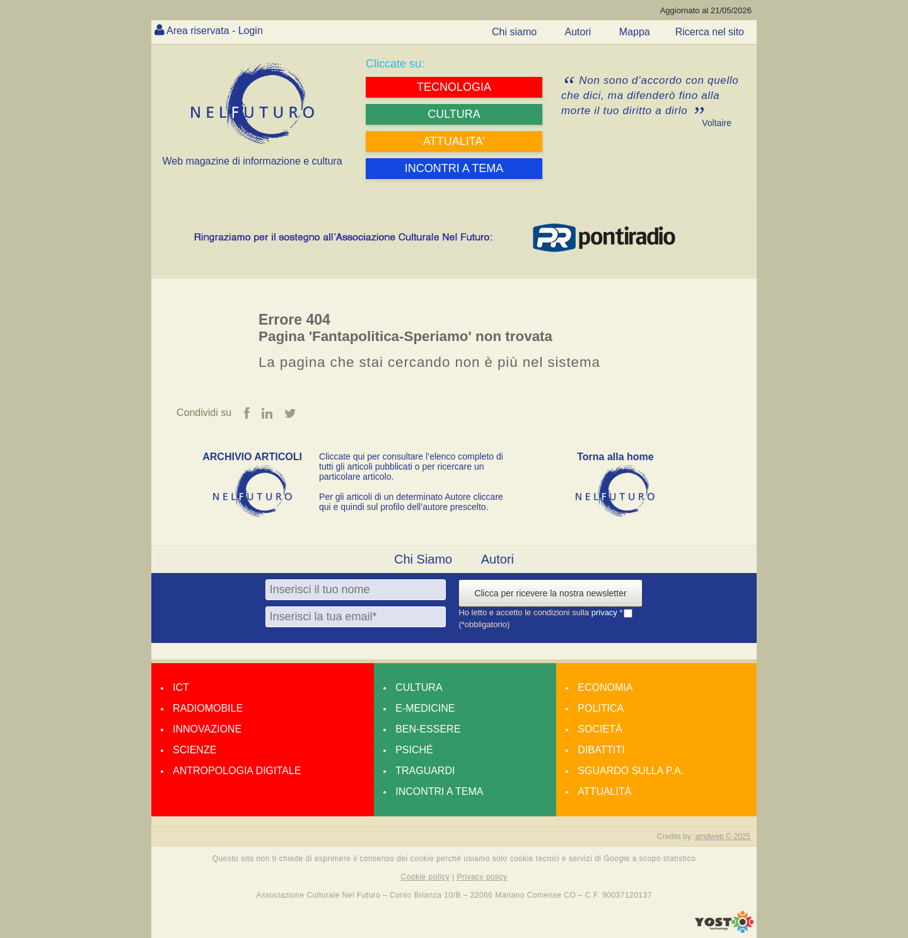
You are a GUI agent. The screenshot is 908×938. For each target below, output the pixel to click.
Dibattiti (601, 749)
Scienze (194, 749)
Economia (605, 687)
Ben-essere (427, 729)
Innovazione (207, 729)
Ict (181, 687)
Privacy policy (482, 876)
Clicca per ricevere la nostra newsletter (550, 593)
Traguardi (425, 770)
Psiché (414, 749)
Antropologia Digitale (237, 770)
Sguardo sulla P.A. (631, 770)
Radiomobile (208, 708)
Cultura (418, 687)
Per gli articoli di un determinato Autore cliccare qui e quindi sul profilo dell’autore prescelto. (411, 502)
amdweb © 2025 (722, 836)
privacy (605, 612)
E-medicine (425, 708)
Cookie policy (425, 876)
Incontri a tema (439, 791)
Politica (601, 708)
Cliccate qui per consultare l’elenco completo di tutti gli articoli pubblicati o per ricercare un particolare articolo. (411, 466)
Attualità (604, 791)
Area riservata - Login (214, 30)
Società (600, 729)
